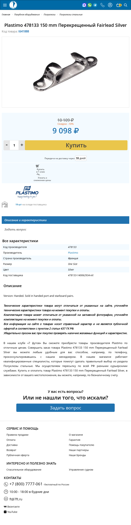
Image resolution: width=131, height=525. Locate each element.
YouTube (12, 512)
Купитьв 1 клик (40, 170)
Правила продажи (17, 434)
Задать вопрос (65, 408)
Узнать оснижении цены (42, 179)
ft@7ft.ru (15, 499)
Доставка (12, 445)
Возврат (11, 450)
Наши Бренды (77, 455)
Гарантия (74, 439)
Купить (76, 145)
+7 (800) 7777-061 (26, 483)
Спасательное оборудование (23, 469)
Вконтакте (13, 506)
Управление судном (81, 469)
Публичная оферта (17, 455)
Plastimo (73, 252)
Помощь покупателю (81, 445)
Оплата (10, 439)
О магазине (76, 434)
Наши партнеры (79, 450)
